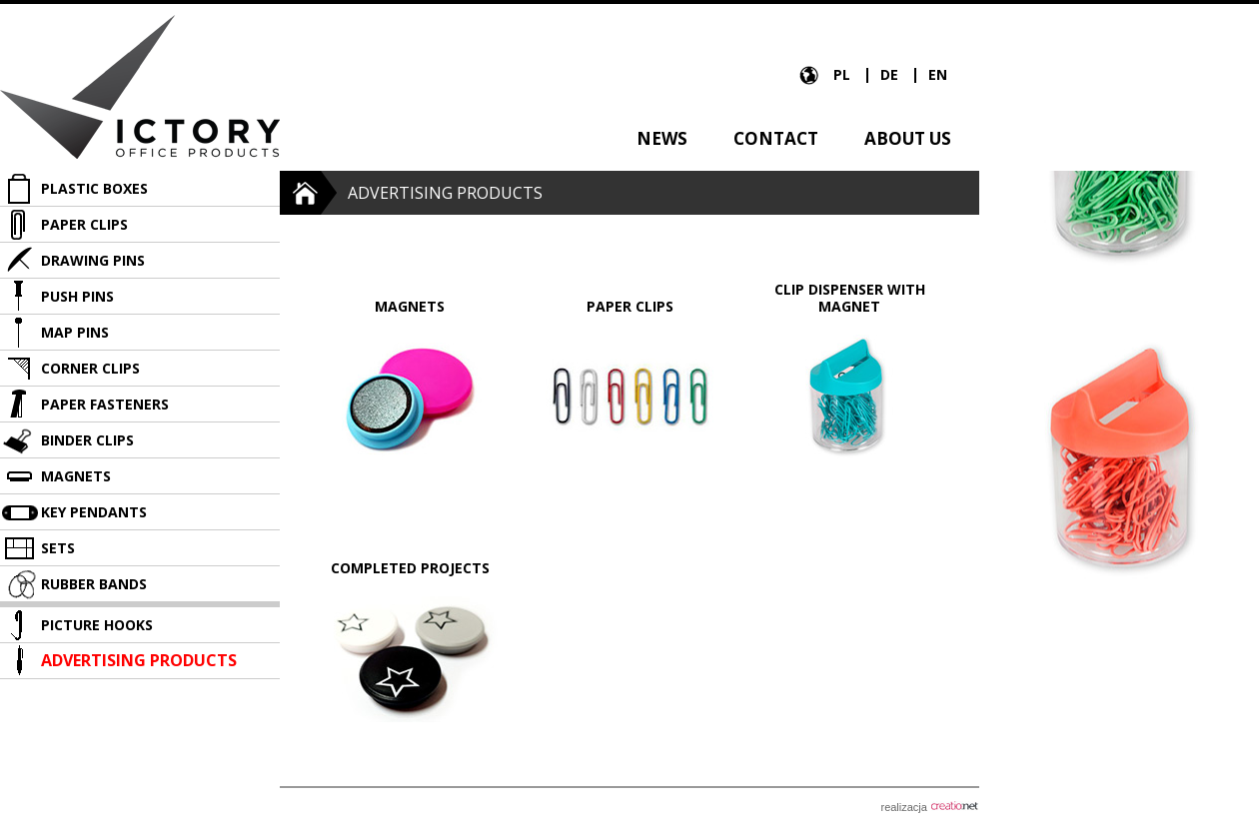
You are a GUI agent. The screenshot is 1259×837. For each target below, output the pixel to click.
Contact (775, 138)
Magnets (410, 306)
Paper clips (630, 306)
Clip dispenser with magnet (849, 298)
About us (907, 138)
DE (891, 74)
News (661, 138)
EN (937, 74)
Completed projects (410, 567)
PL (843, 74)
